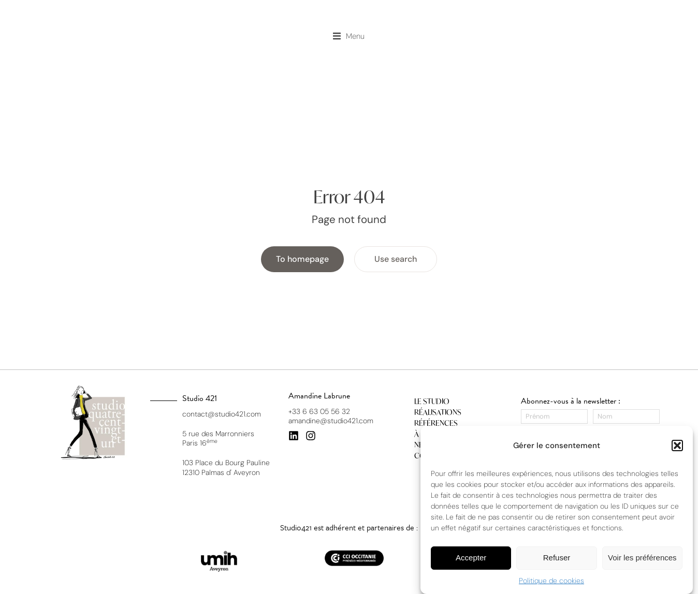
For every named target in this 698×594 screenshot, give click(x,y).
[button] (677, 445)
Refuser (557, 557)
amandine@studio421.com (330, 420)
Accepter (471, 557)
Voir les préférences (642, 557)
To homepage (302, 259)
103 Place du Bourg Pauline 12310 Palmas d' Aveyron (226, 467)
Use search (395, 259)
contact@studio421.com (221, 414)
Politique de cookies (551, 580)
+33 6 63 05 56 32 (319, 411)
